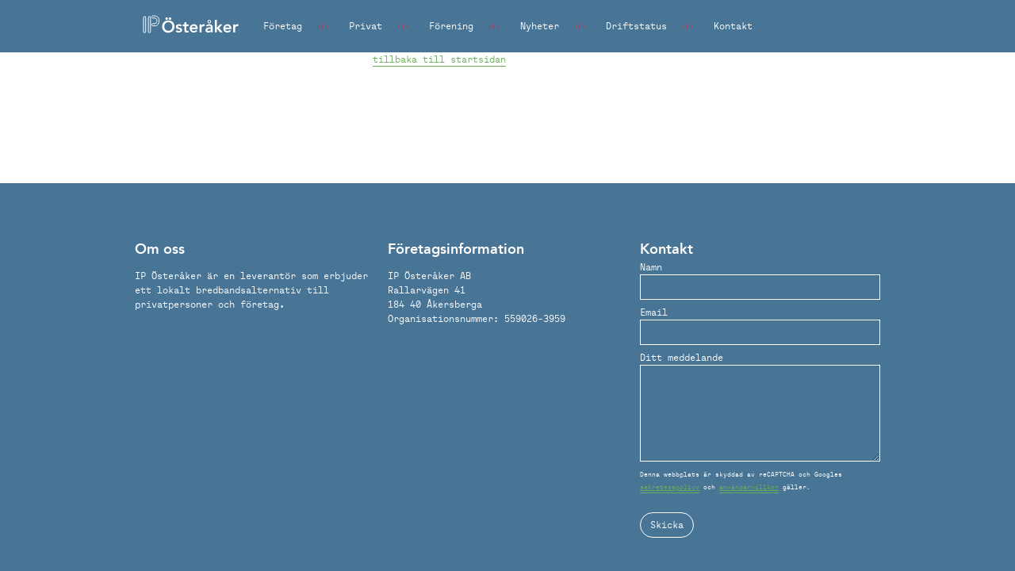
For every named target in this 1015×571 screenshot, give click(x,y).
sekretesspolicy (669, 487)
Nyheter (539, 26)
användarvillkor (749, 487)
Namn (651, 267)
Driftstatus (636, 26)
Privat (365, 26)
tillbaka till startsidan (439, 59)
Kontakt (733, 26)
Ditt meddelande (681, 357)
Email (654, 312)
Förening (451, 26)
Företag (282, 26)
